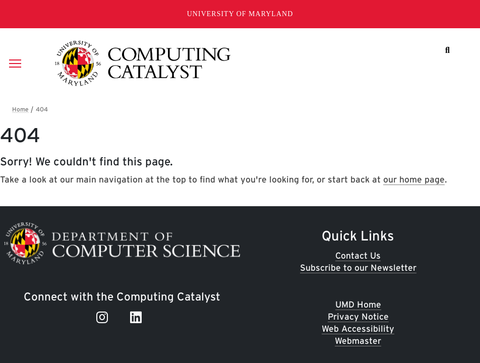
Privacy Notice (358, 316)
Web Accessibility (358, 328)
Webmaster (358, 340)
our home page (414, 179)
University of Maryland (240, 14)
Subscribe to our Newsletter (358, 267)
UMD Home (358, 304)
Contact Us (358, 255)
